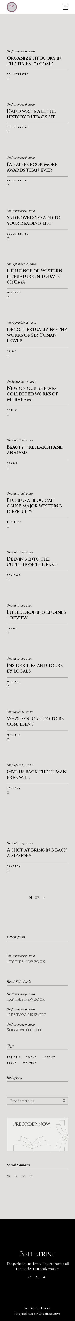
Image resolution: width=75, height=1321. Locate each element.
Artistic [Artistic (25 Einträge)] (14, 1057)
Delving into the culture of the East (32, 562)
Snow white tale (24, 1029)
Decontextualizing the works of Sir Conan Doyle (37, 335)
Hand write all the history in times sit (31, 114)
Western (14, 292)
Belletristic (18, 74)
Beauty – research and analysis (35, 450)
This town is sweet (26, 1014)
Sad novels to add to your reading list (33, 220)
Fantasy (14, 787)
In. (16, 1176)
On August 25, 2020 (19, 605)
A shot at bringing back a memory (37, 853)
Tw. (31, 1176)
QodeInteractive (49, 1314)
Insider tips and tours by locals (35, 668)
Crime (12, 351)
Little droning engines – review (36, 615)
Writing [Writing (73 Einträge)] (30, 1063)
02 (37, 897)
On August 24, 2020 (20, 712)
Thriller (14, 521)
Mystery (14, 681)
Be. (23, 1176)
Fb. (9, 1176)
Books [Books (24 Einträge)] (31, 1057)
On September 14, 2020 (21, 264)
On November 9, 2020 (21, 956)
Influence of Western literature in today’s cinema (34, 276)
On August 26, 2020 (20, 440)
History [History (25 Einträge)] (48, 1057)
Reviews (13, 575)
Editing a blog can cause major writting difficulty (34, 506)
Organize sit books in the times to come (34, 61)
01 (30, 897)
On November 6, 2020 (21, 51)
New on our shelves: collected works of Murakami (32, 394)
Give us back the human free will (36, 775)
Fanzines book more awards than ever (32, 167)
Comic (12, 410)
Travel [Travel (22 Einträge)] (13, 1063)
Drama (12, 463)
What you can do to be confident (35, 721)
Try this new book (26, 961)
